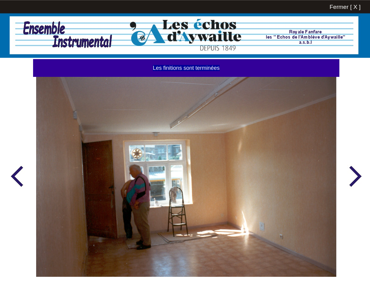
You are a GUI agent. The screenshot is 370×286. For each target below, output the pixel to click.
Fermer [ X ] (345, 7)
